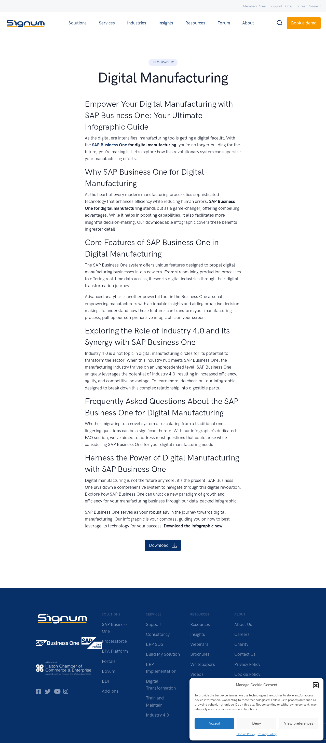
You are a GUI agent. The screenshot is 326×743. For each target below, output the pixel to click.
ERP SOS (154, 644)
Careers (242, 634)
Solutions (78, 22)
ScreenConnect (309, 6)
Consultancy (158, 634)
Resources (195, 22)
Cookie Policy (246, 734)
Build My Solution (163, 654)
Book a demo (304, 22)
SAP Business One (109, 144)
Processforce (114, 641)
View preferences (298, 723)
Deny (256, 723)
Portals (109, 661)
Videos (196, 674)
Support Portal (281, 6)
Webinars (199, 644)
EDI (105, 681)
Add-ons (110, 691)
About (248, 22)
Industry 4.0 (157, 715)
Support (154, 624)
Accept (214, 723)
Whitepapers (202, 664)
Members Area (254, 6)
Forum (224, 22)
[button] (315, 685)
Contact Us (245, 654)
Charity (241, 644)
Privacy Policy (267, 734)
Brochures (200, 654)
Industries (136, 22)
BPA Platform (115, 651)
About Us (243, 624)
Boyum (108, 671)
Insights (165, 22)
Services (107, 22)
